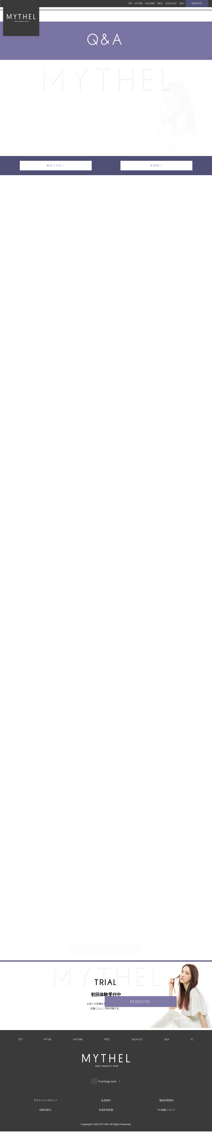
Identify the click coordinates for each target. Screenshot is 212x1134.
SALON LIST (151, 9)
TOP (62, 9)
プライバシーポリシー (46, 1102)
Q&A (173, 9)
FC (192, 1042)
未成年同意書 (106, 1112)
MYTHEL (83, 9)
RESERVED (196, 9)
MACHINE (106, 9)
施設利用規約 (166, 1102)
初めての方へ (55, 166)
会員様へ (156, 166)
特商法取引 (45, 1112)
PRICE (128, 9)
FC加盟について (166, 1112)
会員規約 (106, 1102)
